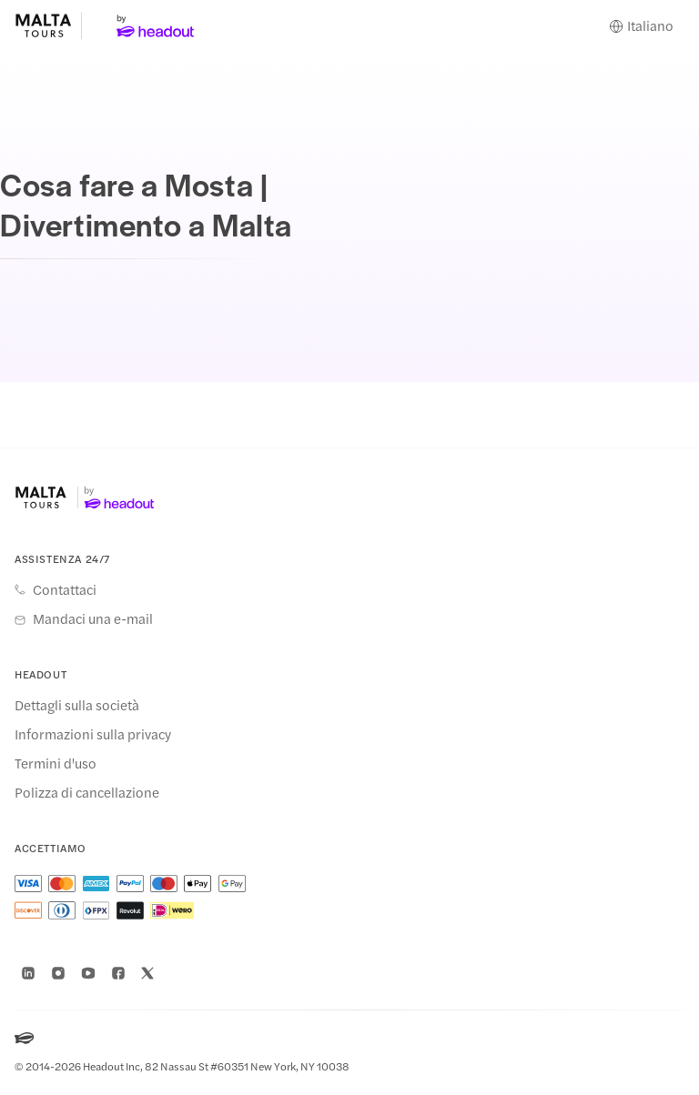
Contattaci (64, 589)
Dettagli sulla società (77, 705)
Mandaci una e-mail (93, 618)
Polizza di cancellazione (87, 792)
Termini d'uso (55, 763)
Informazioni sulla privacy (93, 734)
